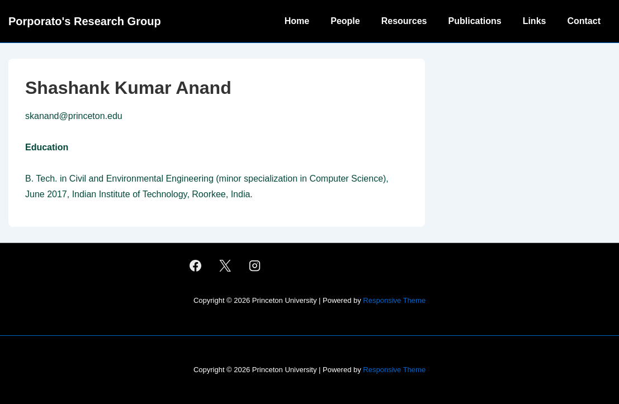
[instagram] (254, 266)
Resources (404, 21)
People (345, 21)
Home (297, 21)
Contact (584, 21)
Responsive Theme (394, 300)
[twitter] (225, 266)
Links (534, 21)
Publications (475, 21)
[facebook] (195, 266)
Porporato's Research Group (84, 21)
